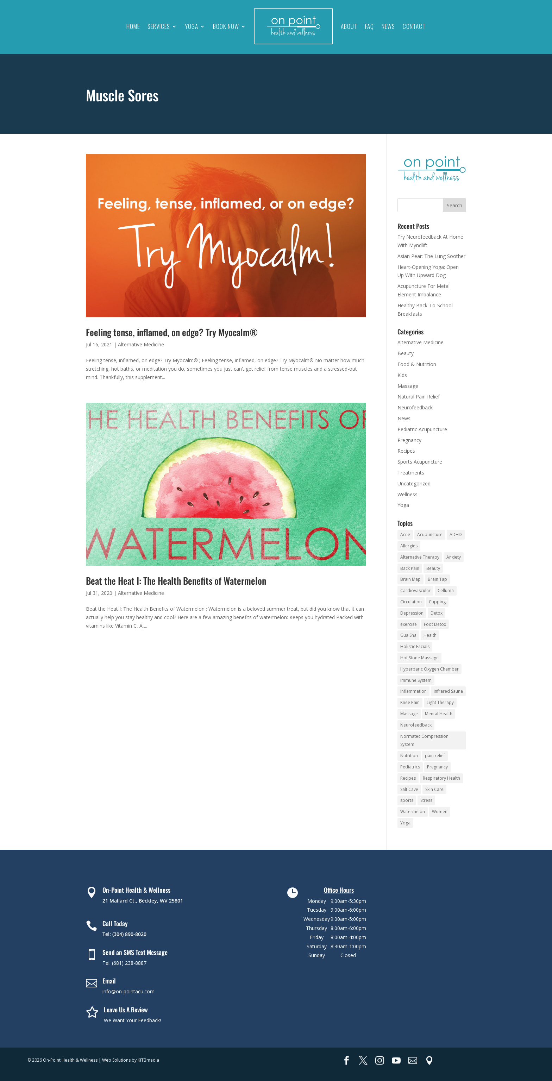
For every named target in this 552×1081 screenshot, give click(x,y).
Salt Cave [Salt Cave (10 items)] (409, 789)
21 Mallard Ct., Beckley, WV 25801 (142, 900)
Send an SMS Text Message (135, 952)
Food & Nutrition (416, 364)
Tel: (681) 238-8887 (124, 963)
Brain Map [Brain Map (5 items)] (410, 579)
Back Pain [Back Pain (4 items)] (409, 568)
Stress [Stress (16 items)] (426, 800)
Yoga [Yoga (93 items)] (405, 823)
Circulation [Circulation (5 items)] (411, 602)
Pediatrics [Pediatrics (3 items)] (410, 767)
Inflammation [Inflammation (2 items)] (413, 691)
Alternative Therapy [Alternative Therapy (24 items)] (419, 557)
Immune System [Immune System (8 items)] (416, 680)
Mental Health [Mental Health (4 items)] (438, 714)
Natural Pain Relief (418, 396)
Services (159, 26)
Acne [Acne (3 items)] (405, 535)
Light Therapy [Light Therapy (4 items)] (440, 702)
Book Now (226, 26)
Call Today (115, 923)
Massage (407, 386)
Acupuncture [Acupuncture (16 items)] (430, 535)
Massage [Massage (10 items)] (409, 714)
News (388, 26)
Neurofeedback (415, 407)
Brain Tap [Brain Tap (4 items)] (437, 579)
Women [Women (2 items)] (439, 812)
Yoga (191, 26)
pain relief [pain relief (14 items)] (435, 756)
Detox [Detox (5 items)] (437, 613)
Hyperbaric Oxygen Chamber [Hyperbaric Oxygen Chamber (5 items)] (429, 669)
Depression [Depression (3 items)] (412, 613)
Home (133, 26)
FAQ (369, 26)
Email (109, 980)
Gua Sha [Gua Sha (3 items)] (408, 635)
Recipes (406, 450)
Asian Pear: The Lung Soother (431, 256)
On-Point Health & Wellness (136, 889)
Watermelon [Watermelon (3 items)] (412, 812)
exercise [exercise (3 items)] (408, 624)
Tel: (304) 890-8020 (124, 934)
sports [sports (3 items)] (406, 800)
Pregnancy (409, 440)
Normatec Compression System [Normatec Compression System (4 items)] (424, 740)
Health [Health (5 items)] (430, 635)
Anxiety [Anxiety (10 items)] (453, 557)
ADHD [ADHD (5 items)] (456, 535)
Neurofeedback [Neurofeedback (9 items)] (416, 725)
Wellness (407, 494)
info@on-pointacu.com (128, 991)
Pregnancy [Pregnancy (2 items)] (437, 767)
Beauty (405, 353)
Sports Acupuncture (419, 461)
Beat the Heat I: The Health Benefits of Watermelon (176, 580)
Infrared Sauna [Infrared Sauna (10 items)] (448, 691)
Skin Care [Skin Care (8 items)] (434, 789)
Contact (414, 26)
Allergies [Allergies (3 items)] (409, 546)
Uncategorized (414, 483)
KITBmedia (148, 1060)
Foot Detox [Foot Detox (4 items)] (435, 624)
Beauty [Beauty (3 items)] (433, 568)
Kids (402, 375)
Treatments (410, 472)
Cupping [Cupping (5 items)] (437, 602)
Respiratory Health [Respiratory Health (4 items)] (441, 778)
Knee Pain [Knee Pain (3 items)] (410, 702)
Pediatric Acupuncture (422, 429)
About (349, 26)
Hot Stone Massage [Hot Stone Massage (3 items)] (419, 658)
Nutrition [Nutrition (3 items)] (409, 756)
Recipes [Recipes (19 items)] (408, 778)
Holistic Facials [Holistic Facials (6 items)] (414, 646)
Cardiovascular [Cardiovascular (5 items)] (415, 590)
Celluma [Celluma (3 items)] (446, 590)
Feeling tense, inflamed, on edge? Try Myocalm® (172, 332)
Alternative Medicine (141, 344)
